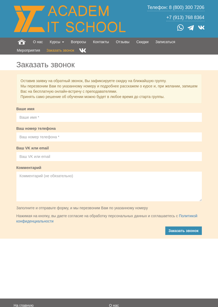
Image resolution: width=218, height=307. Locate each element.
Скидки (142, 42)
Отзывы (122, 42)
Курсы (57, 42)
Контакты (101, 42)
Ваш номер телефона (36, 128)
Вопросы (78, 42)
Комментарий (28, 168)
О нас (38, 42)
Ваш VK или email (32, 148)
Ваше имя (25, 109)
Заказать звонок (60, 50)
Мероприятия (28, 50)
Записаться (165, 42)
